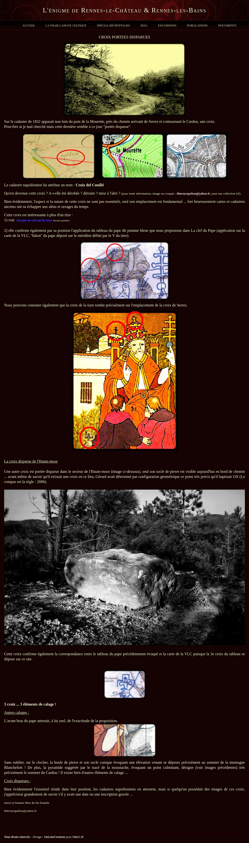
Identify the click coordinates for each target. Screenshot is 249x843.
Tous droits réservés (17, 837)
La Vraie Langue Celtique (65, 25)
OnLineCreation (54, 837)
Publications (197, 25)
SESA (143, 25)
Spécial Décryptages (113, 25)
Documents (227, 25)
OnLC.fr (78, 837)
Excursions (167, 25)
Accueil (28, 25)
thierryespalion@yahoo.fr (193, 193)
